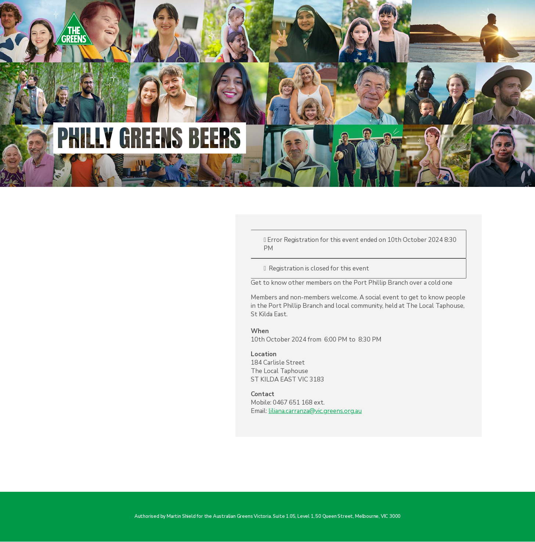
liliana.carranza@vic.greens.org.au (315, 411)
